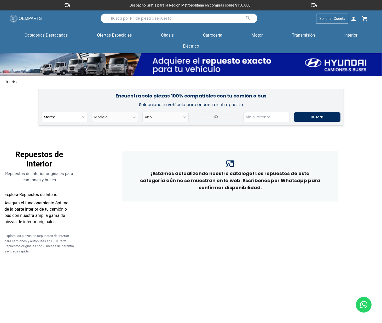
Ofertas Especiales (114, 35)
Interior (350, 35)
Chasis (167, 35)
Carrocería (212, 35)
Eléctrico (191, 46)
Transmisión (303, 35)
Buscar (317, 117)
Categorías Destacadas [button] (46, 36)
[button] (114, 35)
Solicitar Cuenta (332, 18)
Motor (257, 35)
